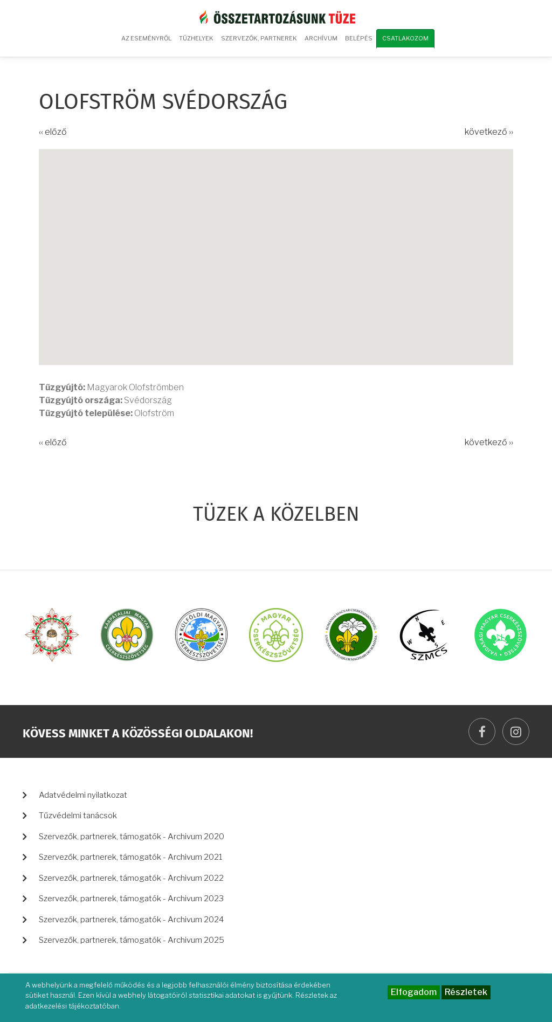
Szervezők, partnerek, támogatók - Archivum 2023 (131, 898)
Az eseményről (146, 38)
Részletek (466, 992)
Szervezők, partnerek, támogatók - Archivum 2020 (131, 836)
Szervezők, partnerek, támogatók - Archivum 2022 (131, 878)
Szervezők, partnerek (259, 38)
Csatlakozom (405, 38)
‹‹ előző (53, 132)
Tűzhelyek (196, 38)
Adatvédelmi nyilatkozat (83, 795)
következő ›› (489, 132)
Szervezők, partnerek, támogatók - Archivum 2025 (131, 940)
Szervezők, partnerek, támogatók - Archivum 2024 (131, 919)
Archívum (320, 42)
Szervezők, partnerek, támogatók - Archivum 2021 (131, 857)
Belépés (358, 38)
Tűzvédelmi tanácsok (78, 815)
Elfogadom (414, 992)
